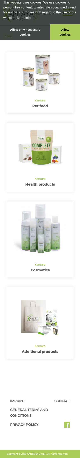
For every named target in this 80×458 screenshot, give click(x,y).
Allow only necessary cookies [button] (25, 32)
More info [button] (24, 18)
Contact (62, 401)
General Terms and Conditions (29, 413)
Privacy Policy (24, 425)
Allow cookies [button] (65, 32)
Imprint (17, 401)
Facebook (67, 426)
